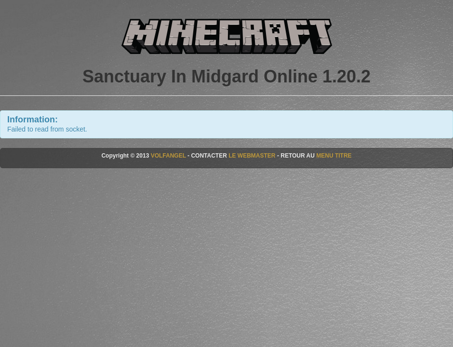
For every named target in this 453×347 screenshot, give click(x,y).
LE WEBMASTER (251, 155)
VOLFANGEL (168, 155)
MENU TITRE (333, 155)
